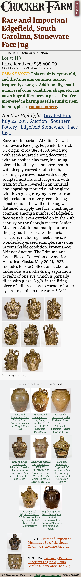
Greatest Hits (57, 115)
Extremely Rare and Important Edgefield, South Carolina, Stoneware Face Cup (50, 562)
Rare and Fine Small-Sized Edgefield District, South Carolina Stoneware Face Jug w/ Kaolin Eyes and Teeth (19, 470)
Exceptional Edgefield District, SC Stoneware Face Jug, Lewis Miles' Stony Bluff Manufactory (29, 518)
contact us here (43, 106)
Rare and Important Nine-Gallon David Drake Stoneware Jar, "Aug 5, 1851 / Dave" (20, 421)
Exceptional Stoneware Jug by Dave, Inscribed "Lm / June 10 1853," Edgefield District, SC (40, 423)
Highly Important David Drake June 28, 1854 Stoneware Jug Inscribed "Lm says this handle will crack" (51, 520)
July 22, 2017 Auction (24, 121)
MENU (77, 8)
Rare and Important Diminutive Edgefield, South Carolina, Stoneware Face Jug (49, 542)
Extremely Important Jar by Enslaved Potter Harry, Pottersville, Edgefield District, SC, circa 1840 (60, 423)
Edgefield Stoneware (42, 127)
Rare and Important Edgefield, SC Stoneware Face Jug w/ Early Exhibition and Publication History (61, 471)
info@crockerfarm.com (47, 575)
